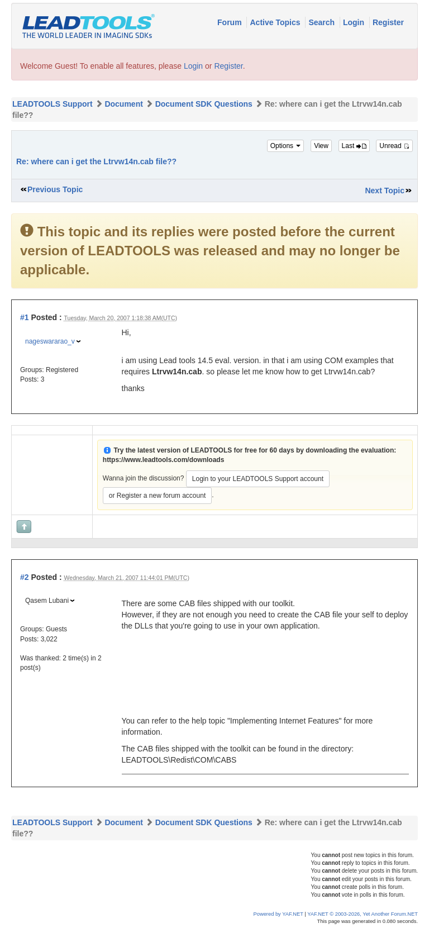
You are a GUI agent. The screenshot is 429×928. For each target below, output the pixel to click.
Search (322, 22)
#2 (24, 577)
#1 (24, 317)
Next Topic (384, 190)
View (321, 146)
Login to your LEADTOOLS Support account (257, 479)
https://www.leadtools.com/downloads (164, 460)
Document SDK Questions (203, 103)
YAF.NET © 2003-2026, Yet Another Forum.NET (362, 914)
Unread (394, 146)
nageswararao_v (50, 341)
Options (285, 146)
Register (388, 22)
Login (354, 22)
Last (354, 146)
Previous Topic (55, 189)
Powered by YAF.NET (278, 914)
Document (123, 103)
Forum (230, 22)
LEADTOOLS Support (52, 103)
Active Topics (276, 22)
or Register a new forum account (157, 495)
